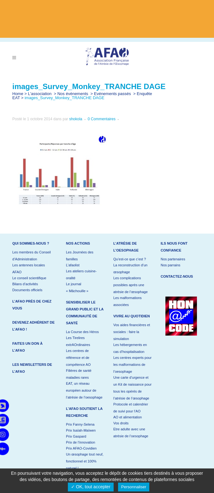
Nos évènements (72, 93)
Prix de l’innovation (80, 442)
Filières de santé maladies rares (79, 374)
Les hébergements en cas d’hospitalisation (130, 348)
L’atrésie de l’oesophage (126, 246)
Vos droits (120, 423)
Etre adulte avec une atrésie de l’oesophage (130, 432)
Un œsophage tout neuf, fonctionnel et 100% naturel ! (85, 461)
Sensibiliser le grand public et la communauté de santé (85, 312)
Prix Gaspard (76, 436)
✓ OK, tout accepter (90, 486)
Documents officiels (27, 290)
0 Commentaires (102, 119)
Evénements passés (112, 93)
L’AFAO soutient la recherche (84, 412)
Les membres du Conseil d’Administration (31, 255)
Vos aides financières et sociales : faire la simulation (131, 332)
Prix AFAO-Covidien (81, 448)
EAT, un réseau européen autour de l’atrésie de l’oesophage (84, 390)
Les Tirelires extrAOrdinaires (78, 341)
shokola (75, 119)
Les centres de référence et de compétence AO (78, 357)
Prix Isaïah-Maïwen (81, 430)
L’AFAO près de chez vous (31, 304)
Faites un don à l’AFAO (27, 347)
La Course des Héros (82, 332)
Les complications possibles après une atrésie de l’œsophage (130, 285)
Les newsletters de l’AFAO (32, 368)
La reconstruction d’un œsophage (130, 268)
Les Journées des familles (79, 255)
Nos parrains (170, 265)
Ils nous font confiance (174, 246)
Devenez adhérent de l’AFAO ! (33, 325)
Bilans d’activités (25, 284)
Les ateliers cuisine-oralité (81, 274)
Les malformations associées (127, 301)
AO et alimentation (127, 417)
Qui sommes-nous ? (30, 243)
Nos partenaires (173, 259)
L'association (40, 93)
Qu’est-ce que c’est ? (129, 259)
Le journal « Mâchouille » (77, 287)
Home (17, 93)
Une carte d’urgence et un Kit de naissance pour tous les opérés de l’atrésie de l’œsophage (132, 388)
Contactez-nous (177, 276)
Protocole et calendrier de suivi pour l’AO (130, 407)
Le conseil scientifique (29, 278)
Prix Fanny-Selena (80, 424)
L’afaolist (73, 265)
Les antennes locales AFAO (28, 268)
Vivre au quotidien (131, 316)
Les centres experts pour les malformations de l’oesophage (132, 364)
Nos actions (78, 243)
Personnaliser (133, 486)
